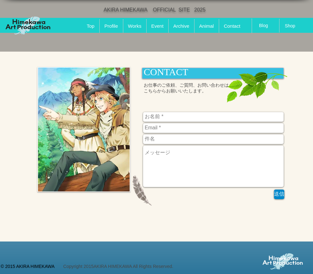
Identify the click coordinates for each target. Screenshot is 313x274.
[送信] (279, 194)
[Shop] (290, 26)
